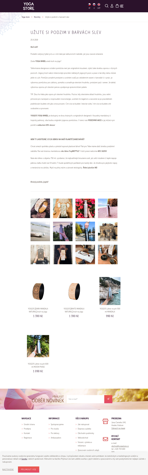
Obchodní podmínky (86, 433)
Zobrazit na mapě (118, 428)
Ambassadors (56, 437)
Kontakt (27, 433)
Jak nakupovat (83, 424)
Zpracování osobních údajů (88, 450)
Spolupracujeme (57, 424)
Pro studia (55, 428)
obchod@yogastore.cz (120, 446)
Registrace (28, 437)
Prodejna (27, 428)
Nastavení (8, 469)
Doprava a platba (84, 428)
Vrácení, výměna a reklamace (85, 444)
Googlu (24, 459)
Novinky (37, 17)
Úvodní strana (29, 424)
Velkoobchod (83, 437)
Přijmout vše (28, 469)
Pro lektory (55, 433)
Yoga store (26, 17)
